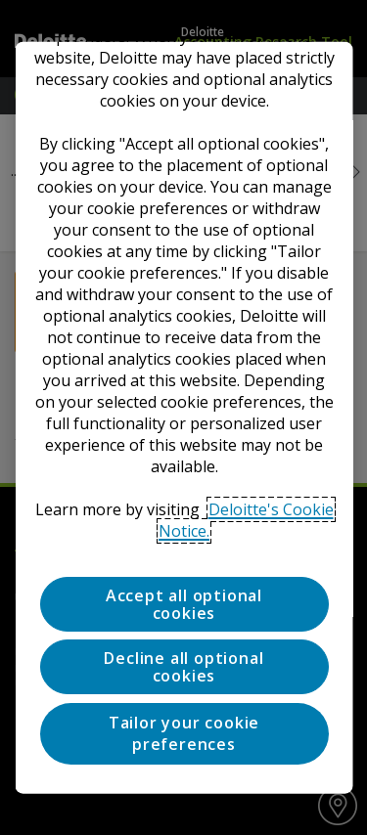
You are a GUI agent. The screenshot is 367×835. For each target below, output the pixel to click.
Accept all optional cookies (183, 604)
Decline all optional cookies (183, 666)
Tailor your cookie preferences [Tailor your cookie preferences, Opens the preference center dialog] (183, 732)
